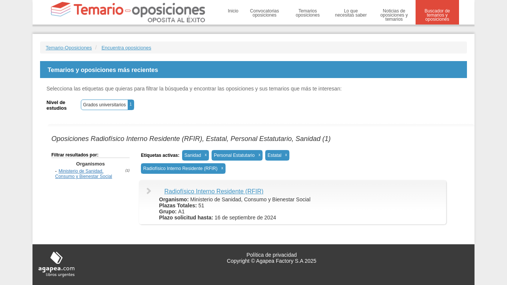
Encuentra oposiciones (126, 48)
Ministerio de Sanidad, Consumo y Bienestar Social (83, 174)
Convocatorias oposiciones (264, 13)
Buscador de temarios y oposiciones (437, 15)
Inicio (233, 11)
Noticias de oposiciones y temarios (394, 15)
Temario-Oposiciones (69, 48)
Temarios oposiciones (308, 13)
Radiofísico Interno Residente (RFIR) (213, 191)
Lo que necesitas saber (351, 13)
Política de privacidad (271, 255)
